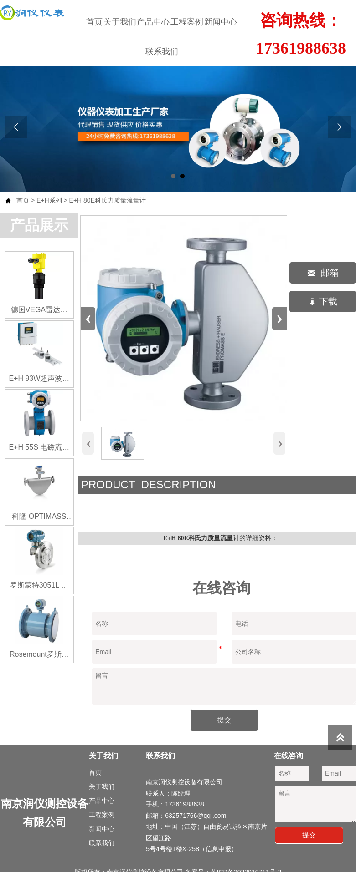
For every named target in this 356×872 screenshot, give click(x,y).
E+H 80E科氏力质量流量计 (107, 200)
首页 (22, 200)
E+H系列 (49, 200)
